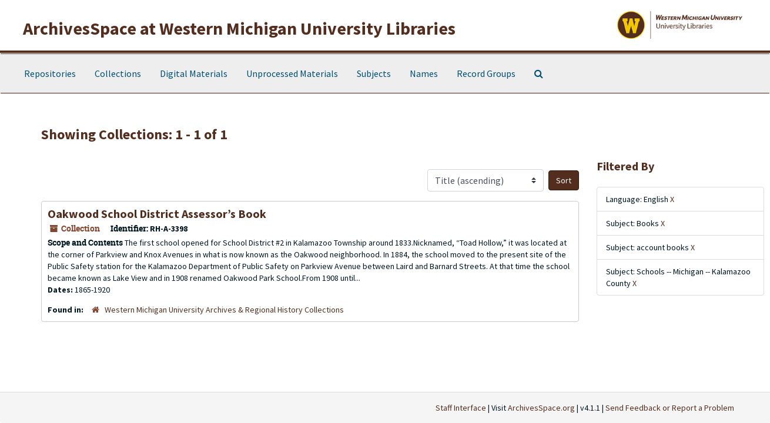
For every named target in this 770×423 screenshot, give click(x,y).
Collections (118, 73)
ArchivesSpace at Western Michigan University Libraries (239, 28)
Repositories (50, 73)
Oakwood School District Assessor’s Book (157, 213)
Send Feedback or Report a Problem (669, 407)
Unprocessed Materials (292, 73)
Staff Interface (461, 407)
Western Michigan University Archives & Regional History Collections (224, 309)
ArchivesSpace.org (541, 407)
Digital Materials (193, 73)
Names (424, 73)
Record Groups (486, 73)
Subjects (374, 73)
